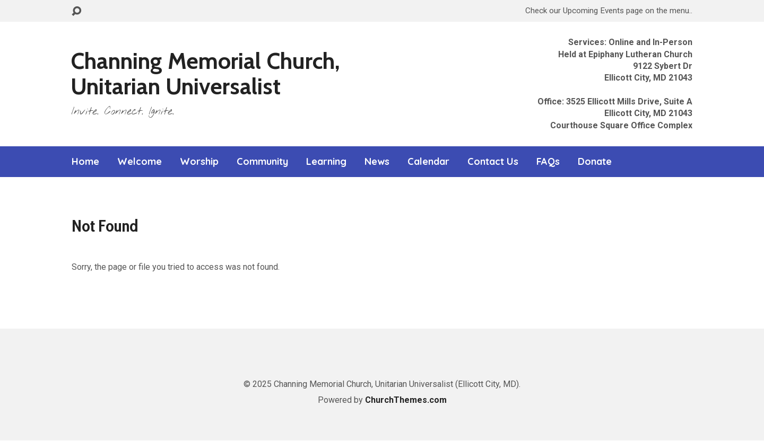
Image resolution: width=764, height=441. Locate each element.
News (376, 161)
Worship (199, 161)
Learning (326, 161)
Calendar (428, 161)
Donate (595, 161)
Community (262, 161)
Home (85, 161)
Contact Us (492, 161)
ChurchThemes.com (406, 400)
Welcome (139, 161)
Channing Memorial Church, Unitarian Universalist (205, 73)
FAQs (548, 161)
